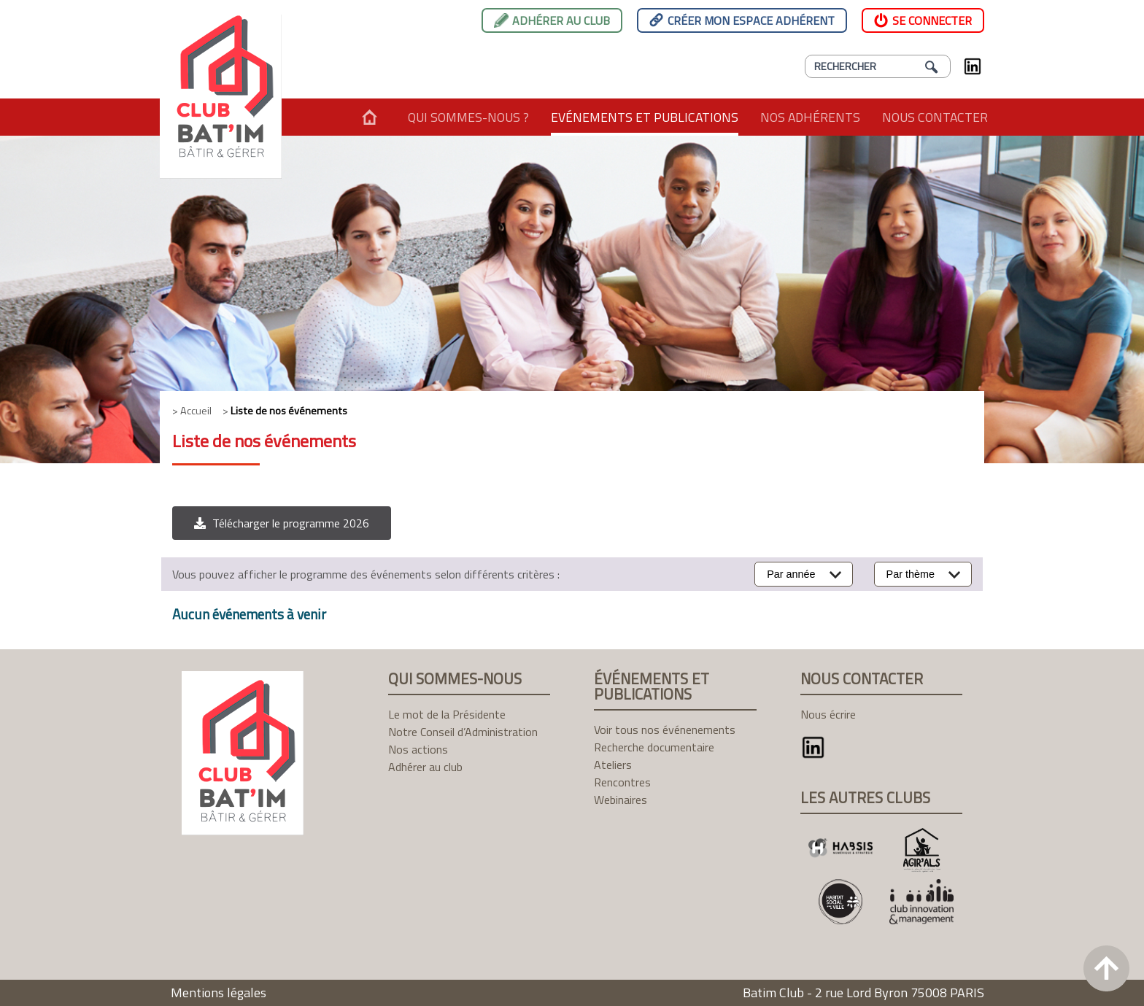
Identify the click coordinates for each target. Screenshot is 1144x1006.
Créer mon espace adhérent (751, 20)
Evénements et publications (644, 117)
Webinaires (620, 799)
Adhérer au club (561, 20)
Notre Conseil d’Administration (463, 731)
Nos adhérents (810, 117)
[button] (281, 523)
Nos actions (418, 749)
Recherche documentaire (654, 747)
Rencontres (622, 782)
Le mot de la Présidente (447, 714)
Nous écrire (828, 714)
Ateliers (613, 764)
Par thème (910, 574)
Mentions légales (218, 992)
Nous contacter (935, 117)
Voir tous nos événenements (664, 729)
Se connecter (932, 20)
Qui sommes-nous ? (468, 117)
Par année (791, 574)
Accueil (369, 117)
